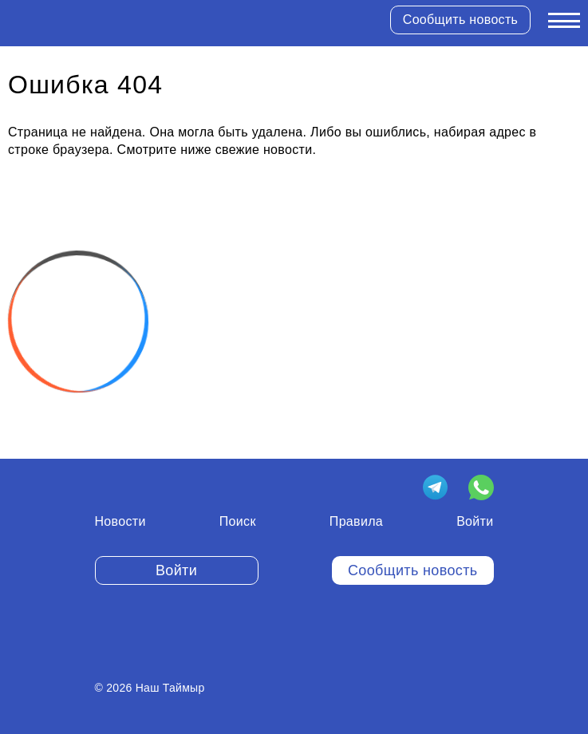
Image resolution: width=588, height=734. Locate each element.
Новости (120, 521)
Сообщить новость (460, 19)
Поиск (237, 521)
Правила (356, 521)
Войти (474, 521)
